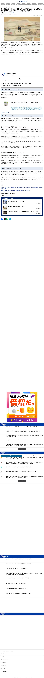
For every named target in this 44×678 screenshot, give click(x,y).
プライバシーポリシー (5, 659)
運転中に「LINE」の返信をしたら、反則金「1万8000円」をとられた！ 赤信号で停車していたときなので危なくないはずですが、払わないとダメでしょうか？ (24, 460)
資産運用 (41, 4)
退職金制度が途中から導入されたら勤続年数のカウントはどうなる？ (16, 83)
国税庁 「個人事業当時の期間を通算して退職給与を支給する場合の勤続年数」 (15, 190)
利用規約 (2, 656)
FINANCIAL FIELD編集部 (9, 12)
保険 (29, 4)
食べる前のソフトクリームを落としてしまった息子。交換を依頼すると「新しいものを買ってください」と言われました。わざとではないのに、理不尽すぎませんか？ (24, 478)
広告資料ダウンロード (5, 671)
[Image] (22, 1)
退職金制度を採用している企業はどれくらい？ (12, 81)
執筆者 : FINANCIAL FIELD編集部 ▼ (11, 73)
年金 (23, 4)
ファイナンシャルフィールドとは (7, 650)
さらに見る (22, 450)
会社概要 (2, 653)
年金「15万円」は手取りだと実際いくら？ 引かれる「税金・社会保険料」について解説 (21, 473)
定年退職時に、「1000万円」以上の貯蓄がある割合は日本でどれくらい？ (18, 468)
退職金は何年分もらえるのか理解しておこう (11, 85)
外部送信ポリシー (4, 662)
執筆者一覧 (3, 668)
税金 (18, 4)
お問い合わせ (3, 665)
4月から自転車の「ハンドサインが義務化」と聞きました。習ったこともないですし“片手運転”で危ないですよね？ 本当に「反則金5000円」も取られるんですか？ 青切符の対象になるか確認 (24, 464)
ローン (34, 4)
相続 (13, 4)
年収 (8, 4)
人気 (3, 4)
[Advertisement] (22, 64)
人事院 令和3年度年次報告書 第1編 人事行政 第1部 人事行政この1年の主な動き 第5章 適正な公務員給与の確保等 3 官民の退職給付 (21, 188)
